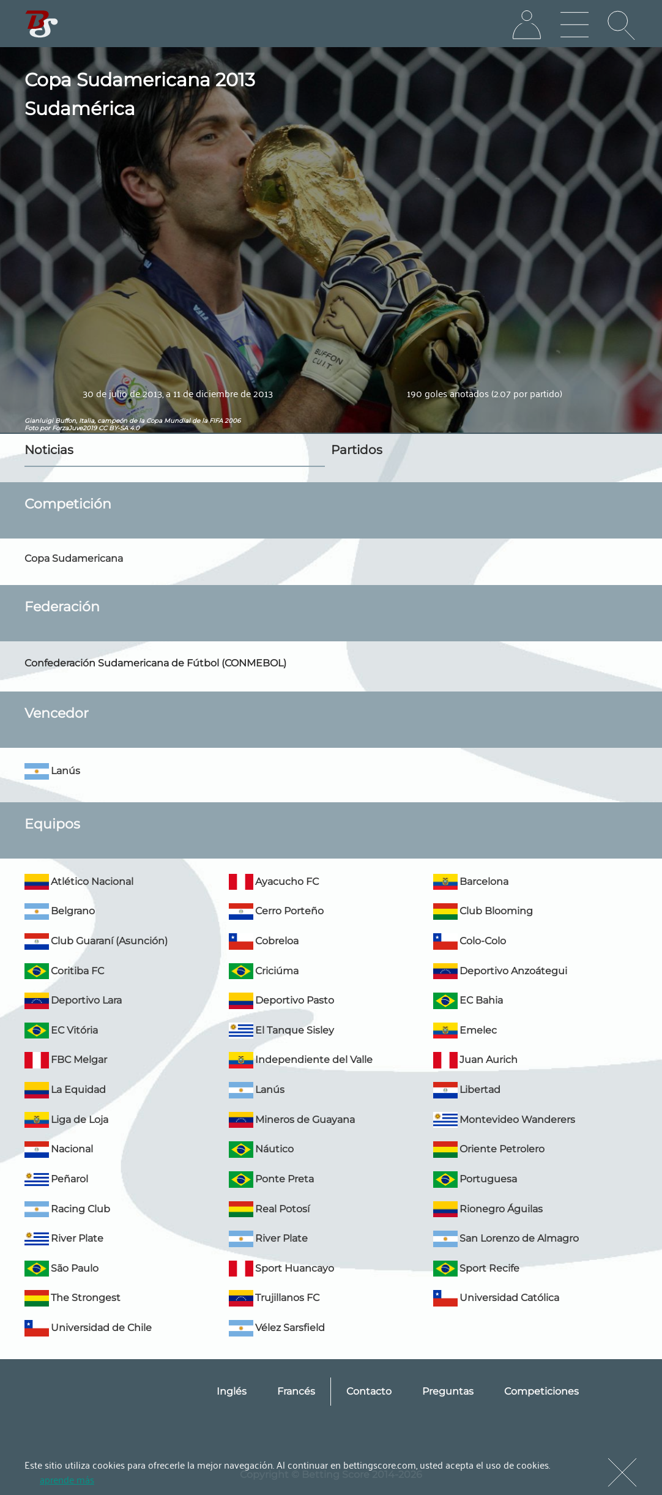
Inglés (232, 1391)
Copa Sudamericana (73, 558)
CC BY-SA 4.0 (119, 428)
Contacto (369, 1391)
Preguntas (448, 1391)
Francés (296, 1391)
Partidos (356, 449)
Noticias (48, 449)
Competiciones (541, 1391)
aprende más (67, 1479)
